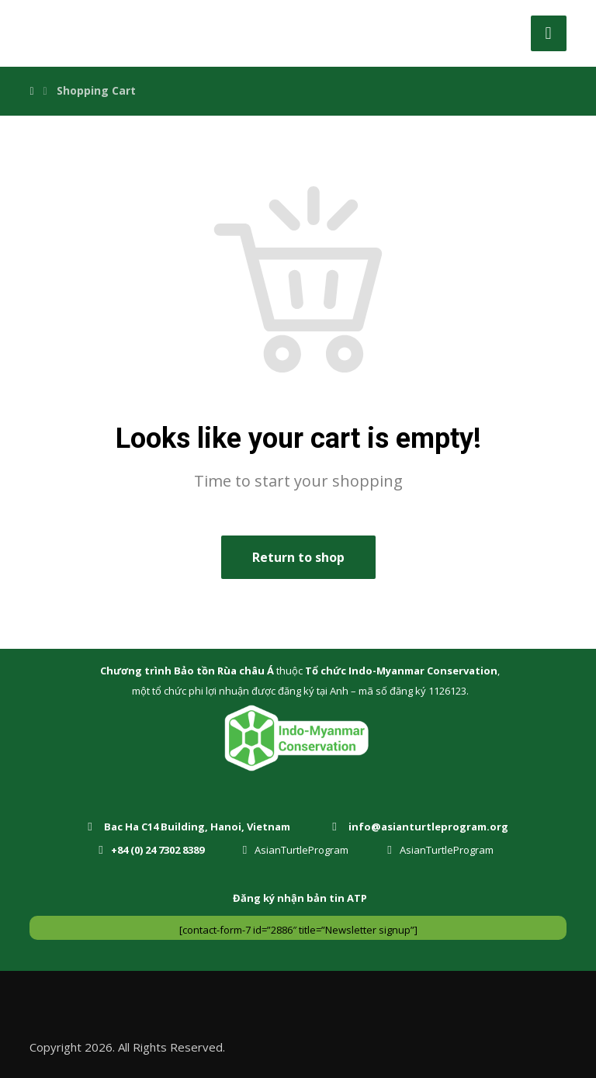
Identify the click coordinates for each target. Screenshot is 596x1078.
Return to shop (298, 557)
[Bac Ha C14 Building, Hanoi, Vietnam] (191, 825)
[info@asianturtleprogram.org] (423, 825)
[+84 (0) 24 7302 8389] (155, 849)
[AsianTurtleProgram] (299, 849)
